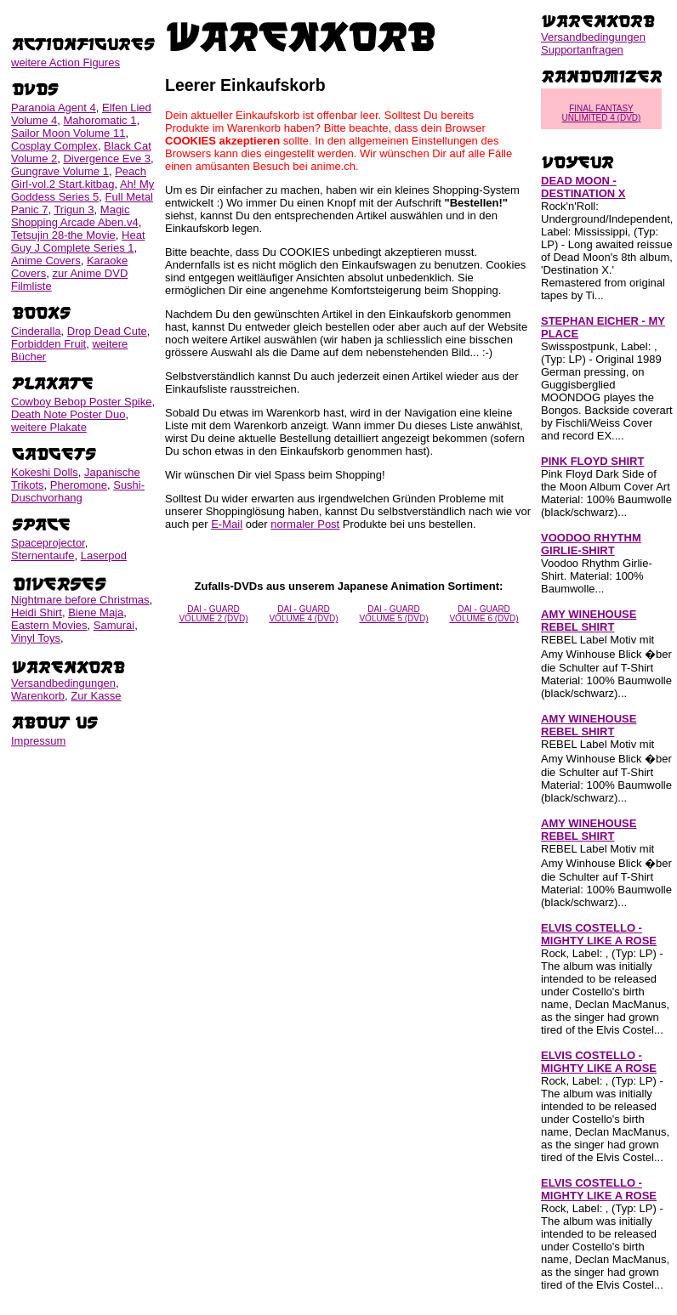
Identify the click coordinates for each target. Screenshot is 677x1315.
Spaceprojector (48, 542)
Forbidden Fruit (48, 343)
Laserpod (104, 555)
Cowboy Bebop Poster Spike (81, 401)
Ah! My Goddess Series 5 (82, 190)
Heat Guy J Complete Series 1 (78, 241)
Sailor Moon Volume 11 (68, 133)
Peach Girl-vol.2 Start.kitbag (78, 177)
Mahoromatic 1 (99, 120)
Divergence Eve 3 (107, 158)
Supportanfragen (582, 49)
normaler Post (304, 524)
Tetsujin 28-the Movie (63, 235)
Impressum (38, 740)
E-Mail (226, 524)
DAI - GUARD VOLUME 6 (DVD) (483, 613)
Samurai (114, 625)
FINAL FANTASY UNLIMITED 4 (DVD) (601, 113)
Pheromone (78, 485)
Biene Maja (95, 612)
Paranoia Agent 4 (53, 107)
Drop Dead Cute (107, 331)
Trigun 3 (74, 209)
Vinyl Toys (35, 638)
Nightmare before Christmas (80, 599)
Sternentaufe (42, 555)
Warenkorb (38, 695)
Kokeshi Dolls (44, 472)
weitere (65, 62)
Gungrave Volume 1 (60, 171)
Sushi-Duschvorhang (78, 491)
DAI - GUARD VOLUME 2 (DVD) (213, 613)
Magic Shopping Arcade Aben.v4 (75, 216)
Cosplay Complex (54, 145)
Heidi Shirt (36, 612)
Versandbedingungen (63, 683)
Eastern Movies (49, 625)
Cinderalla (36, 331)
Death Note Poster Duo (68, 414)
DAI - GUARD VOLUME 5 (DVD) (393, 613)
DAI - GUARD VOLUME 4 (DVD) (303, 613)
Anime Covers (46, 260)
